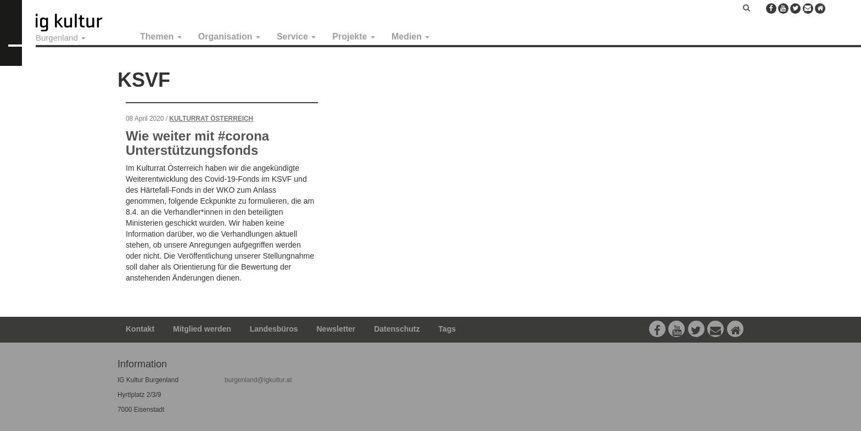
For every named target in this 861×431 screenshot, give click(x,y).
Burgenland (61, 37)
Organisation (229, 36)
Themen (161, 36)
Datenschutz (397, 328)
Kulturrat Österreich (211, 118)
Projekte (353, 36)
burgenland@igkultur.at (258, 380)
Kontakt (140, 328)
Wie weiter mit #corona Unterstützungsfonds (197, 143)
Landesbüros (274, 328)
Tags (447, 328)
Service (296, 36)
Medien (411, 36)
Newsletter (336, 328)
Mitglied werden (202, 328)
